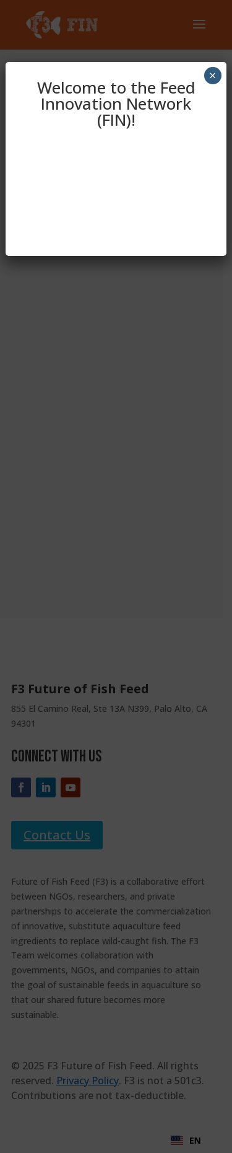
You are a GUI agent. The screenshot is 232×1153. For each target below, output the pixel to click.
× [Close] (212, 75)
